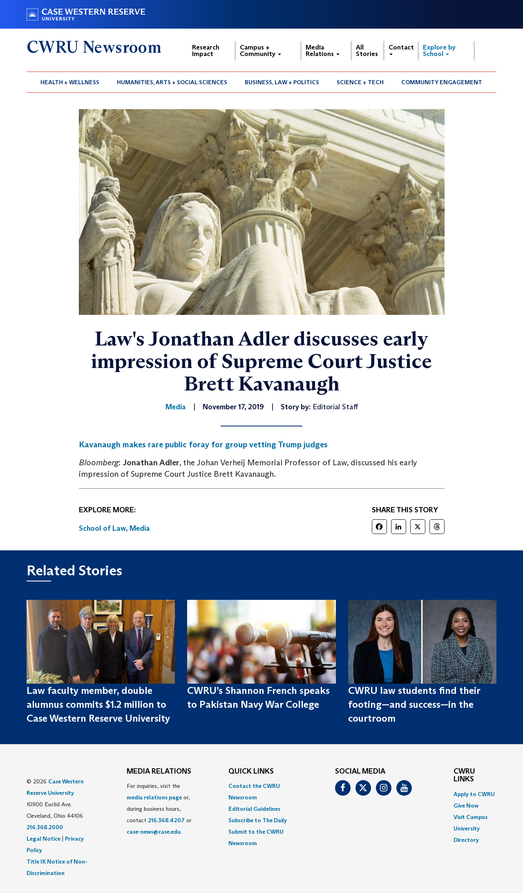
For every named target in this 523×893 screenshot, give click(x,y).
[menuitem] (70, 82)
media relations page (154, 797)
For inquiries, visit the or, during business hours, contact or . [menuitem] (159, 808)
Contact (401, 49)
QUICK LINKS (251, 771)
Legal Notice (43, 838)
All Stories (367, 50)
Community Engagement (441, 82)
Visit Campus (470, 817)
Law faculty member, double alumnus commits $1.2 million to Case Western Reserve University (98, 704)
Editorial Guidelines (254, 808)
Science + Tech (360, 82)
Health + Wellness (69, 82)
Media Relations (323, 50)
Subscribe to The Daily (257, 820)
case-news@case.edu (154, 831)
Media (140, 528)
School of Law (102, 528)
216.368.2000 (45, 827)
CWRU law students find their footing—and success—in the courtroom (414, 704)
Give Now (466, 805)
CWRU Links (464, 775)
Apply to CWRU (474, 794)
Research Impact (205, 50)
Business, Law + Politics (282, 82)
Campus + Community (260, 50)
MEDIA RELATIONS (159, 771)
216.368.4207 (166, 820)
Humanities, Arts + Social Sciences (172, 82)
